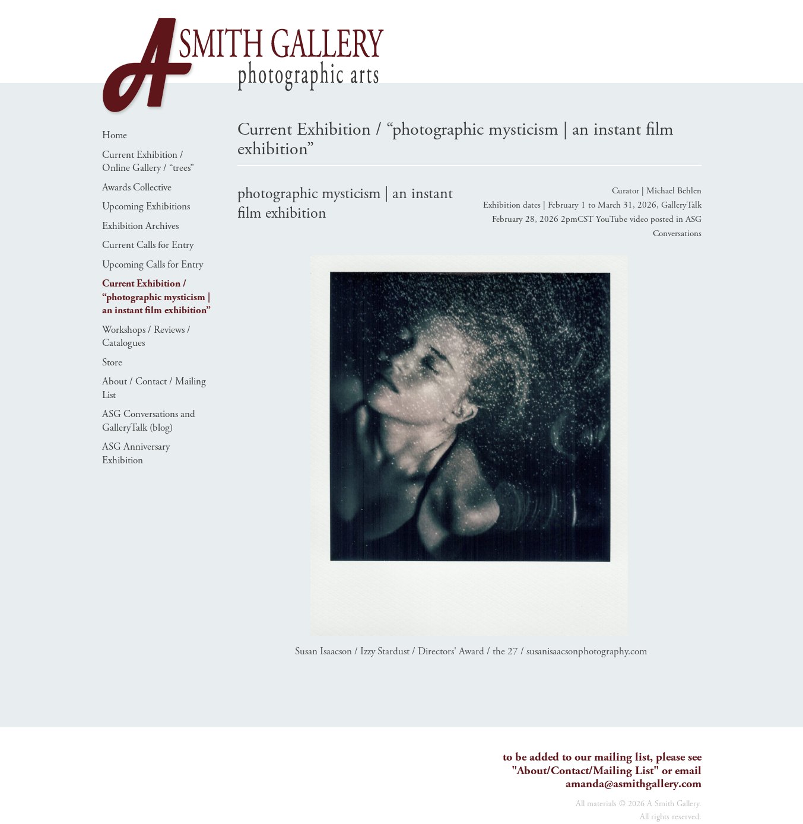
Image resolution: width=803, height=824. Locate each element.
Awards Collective (137, 187)
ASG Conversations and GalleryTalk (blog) (148, 421)
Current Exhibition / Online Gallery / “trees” (148, 161)
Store (112, 362)
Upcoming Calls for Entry (152, 264)
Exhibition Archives (140, 226)
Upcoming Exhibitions (146, 206)
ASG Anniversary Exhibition (136, 453)
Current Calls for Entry (147, 245)
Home (114, 135)
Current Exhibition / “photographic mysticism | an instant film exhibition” (156, 297)
